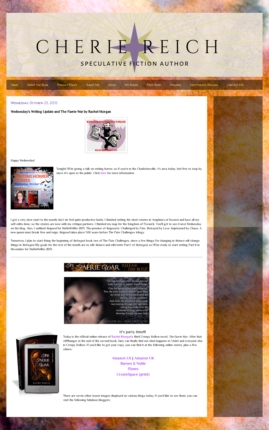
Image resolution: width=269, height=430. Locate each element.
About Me (92, 85)
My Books (131, 85)
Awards (175, 85)
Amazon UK (144, 358)
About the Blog (37, 85)
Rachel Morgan (121, 336)
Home (14, 85)
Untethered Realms (204, 85)
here (103, 173)
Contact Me (235, 85)
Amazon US (121, 358)
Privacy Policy (67, 85)
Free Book (154, 85)
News (112, 85)
